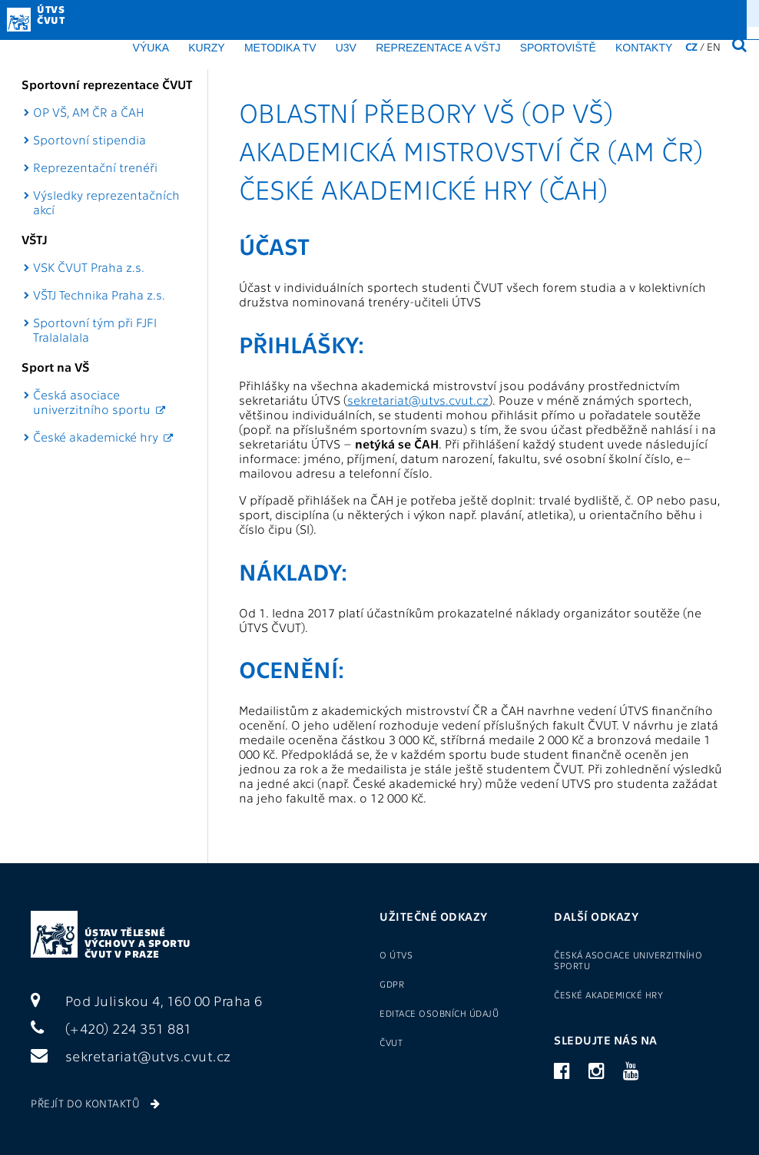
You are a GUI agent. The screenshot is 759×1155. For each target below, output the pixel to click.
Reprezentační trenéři (95, 167)
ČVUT (391, 1042)
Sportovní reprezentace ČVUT (107, 84)
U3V (346, 47)
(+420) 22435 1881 (686, 12)
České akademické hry (95, 436)
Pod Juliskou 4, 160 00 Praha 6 (147, 1000)
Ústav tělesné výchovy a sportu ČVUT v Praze (138, 942)
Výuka (151, 47)
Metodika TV (280, 47)
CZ (691, 46)
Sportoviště (558, 47)
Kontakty (643, 47)
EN (714, 46)
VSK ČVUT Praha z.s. (88, 267)
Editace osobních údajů (439, 1013)
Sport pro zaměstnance (424, 12)
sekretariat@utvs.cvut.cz (418, 399)
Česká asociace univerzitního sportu (92, 401)
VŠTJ (35, 239)
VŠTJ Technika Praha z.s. (99, 294)
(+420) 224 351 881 (111, 1028)
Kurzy (206, 47)
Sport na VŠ (56, 366)
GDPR (304, 12)
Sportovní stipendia (89, 139)
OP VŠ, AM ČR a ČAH (88, 111)
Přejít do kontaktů (95, 1103)
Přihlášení (530, 12)
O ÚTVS (344, 12)
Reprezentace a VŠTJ (438, 47)
